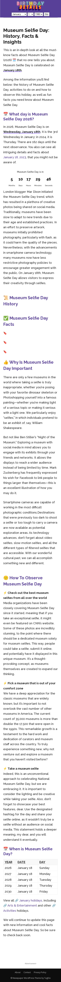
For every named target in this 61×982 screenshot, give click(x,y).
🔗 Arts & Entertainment (20, 905)
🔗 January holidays (28, 900)
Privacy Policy (40, 972)
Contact (27, 972)
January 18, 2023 (14, 157)
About (17, 972)
